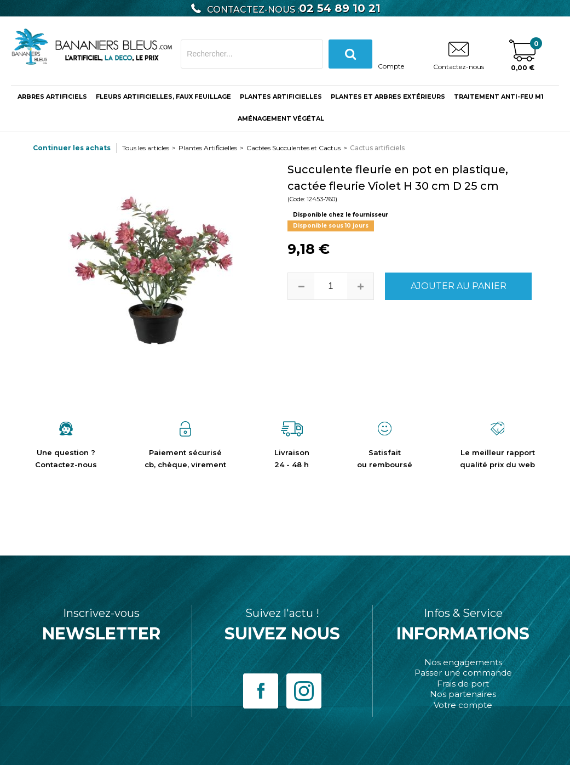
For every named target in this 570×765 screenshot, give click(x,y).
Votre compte (463, 705)
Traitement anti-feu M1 (499, 96)
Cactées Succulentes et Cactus (293, 148)
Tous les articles (145, 148)
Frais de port (463, 683)
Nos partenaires (463, 694)
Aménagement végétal (281, 118)
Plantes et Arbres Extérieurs (388, 96)
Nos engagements (463, 662)
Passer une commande (463, 672)
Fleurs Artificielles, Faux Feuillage (163, 96)
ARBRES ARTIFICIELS (52, 96)
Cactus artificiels (377, 148)
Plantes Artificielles (281, 96)
